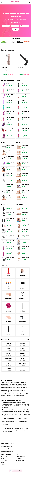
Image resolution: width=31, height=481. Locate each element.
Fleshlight (15, 26)
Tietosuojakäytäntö (20, 456)
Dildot (18, 81)
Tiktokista (11, 451)
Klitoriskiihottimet (7, 81)
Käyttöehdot (19, 458)
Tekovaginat (21, 142)
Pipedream (18, 450)
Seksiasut (19, 204)
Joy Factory (19, 448)
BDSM (15, 29)
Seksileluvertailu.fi (15, 471)
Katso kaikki (26, 50)
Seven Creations (20, 446)
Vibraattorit (24, 26)
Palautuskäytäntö (20, 460)
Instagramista (4, 451)
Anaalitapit (5, 204)
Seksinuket (3, 464)
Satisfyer (6, 26)
